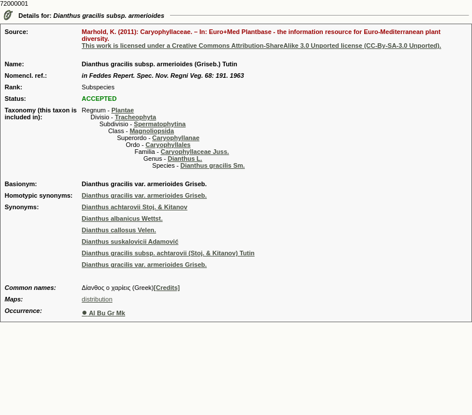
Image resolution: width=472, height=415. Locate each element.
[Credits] (167, 287)
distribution (97, 299)
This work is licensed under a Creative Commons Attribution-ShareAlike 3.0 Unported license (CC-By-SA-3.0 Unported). (261, 45)
